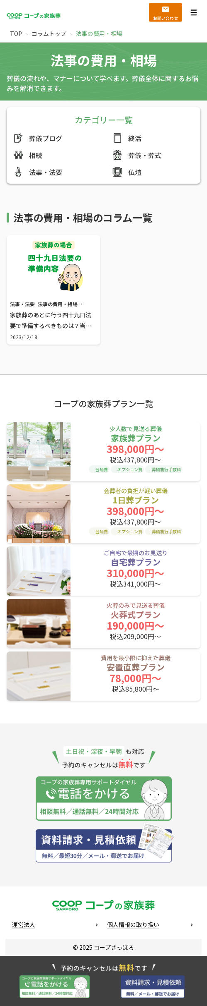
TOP (16, 33)
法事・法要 (37, 172)
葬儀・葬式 (136, 155)
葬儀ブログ (37, 138)
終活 (126, 138)
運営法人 (23, 924)
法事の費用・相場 (58, 303)
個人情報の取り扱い (133, 924)
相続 (27, 155)
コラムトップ (49, 33)
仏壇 (126, 172)
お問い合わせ (165, 18)
